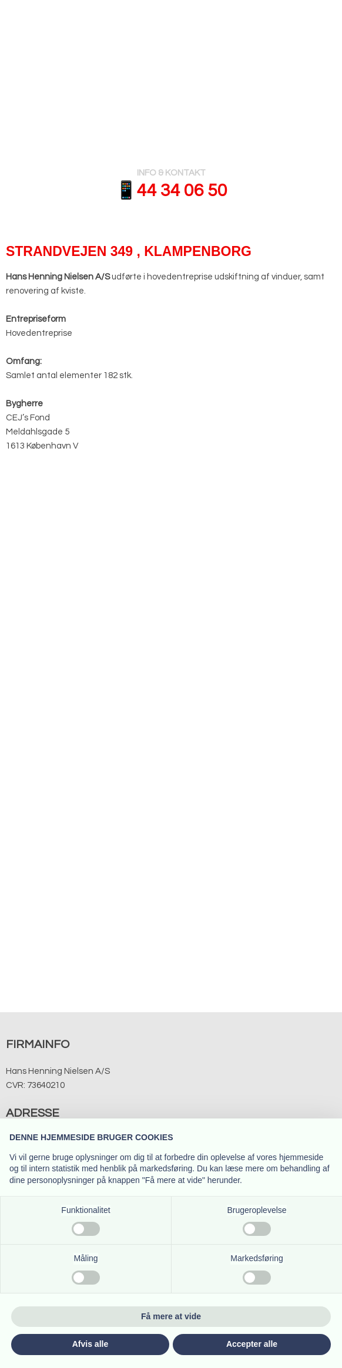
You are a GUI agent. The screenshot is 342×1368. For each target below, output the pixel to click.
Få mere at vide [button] (171, 1316)
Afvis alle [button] (90, 1344)
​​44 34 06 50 (182, 190)
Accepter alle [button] (251, 1344)
